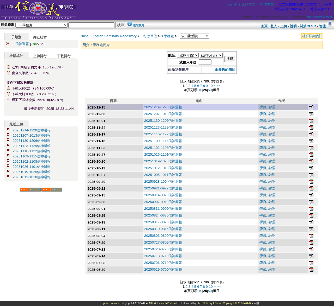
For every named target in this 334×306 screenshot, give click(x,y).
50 (210, 90)
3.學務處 (167, 36)
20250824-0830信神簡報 (163, 215)
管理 (322, 26)
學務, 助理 (267, 107)
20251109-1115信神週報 (32, 156)
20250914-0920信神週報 (163, 195)
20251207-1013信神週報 (32, 135)
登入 (273, 26)
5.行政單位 (149, 36)
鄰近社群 (40, 37)
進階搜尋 (138, 25)
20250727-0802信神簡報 (163, 242)
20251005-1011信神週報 (163, 175)
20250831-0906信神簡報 (163, 209)
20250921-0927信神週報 (163, 188)
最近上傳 (16, 124)
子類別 (16, 37)
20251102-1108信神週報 (32, 161)
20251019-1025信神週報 (32, 172)
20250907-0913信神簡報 (163, 202)
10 (211, 86)
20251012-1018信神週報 (32, 177)
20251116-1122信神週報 (32, 151)
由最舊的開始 (225, 70)
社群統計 (16, 56)
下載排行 (64, 56)
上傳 (283, 26)
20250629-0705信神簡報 (163, 269)
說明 (293, 26)
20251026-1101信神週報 (32, 167)
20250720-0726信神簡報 (163, 249)
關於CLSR (308, 26)
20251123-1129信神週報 (32, 146)
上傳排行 (40, 56)
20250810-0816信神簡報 (163, 229)
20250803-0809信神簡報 (163, 236)
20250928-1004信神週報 (163, 181)
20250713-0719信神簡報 (163, 256)
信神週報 (22, 44)
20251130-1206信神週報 (32, 141)
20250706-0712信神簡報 (163, 263)
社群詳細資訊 (312, 36)
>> (219, 86)
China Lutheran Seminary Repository (108, 36)
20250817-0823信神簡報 (163, 222)
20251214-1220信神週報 (32, 130)
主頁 (264, 26)
